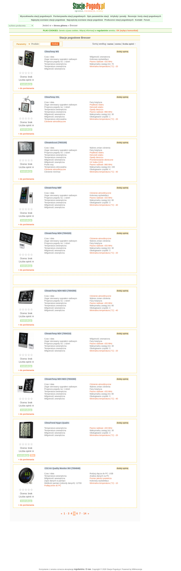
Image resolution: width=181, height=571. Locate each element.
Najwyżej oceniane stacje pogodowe (48, 20)
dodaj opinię (122, 51)
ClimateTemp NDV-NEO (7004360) (60, 379)
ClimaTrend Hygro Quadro (57, 423)
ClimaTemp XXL (52, 97)
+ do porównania (26, 88)
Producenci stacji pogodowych (118, 20)
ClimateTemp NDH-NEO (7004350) (60, 291)
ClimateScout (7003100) (56, 142)
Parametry (21, 44)
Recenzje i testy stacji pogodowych (144, 16)
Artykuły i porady (118, 16)
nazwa (110, 44)
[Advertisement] (75, 544)
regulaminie (102, 30)
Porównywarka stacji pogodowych (69, 16)
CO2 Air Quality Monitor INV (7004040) (62, 468)
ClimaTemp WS (52, 51)
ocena (118, 44)
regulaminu (79, 569)
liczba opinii (128, 44)
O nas (88, 569)
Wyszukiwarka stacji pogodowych (36, 16)
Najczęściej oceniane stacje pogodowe (85, 20)
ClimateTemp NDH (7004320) (58, 233)
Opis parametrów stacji (98, 16)
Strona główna (60, 25)
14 (84, 513)
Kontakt (138, 20)
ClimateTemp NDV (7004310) (58, 333)
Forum (147, 20)
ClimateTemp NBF (53, 188)
